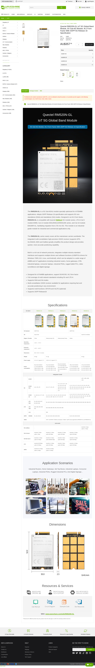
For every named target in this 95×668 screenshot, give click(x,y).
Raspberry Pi (6, 69)
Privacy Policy (28, 654)
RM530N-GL (86, 310)
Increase (82, 44)
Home (2, 18)
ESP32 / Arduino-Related (8, 84)
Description (25, 90)
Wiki (41, 90)
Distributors (3, 652)
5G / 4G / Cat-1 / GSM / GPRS (69, 23)
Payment (27, 647)
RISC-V (4, 80)
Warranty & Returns (29, 652)
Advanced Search (53, 649)
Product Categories (53, 647)
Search (61, 7)
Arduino (4, 87)
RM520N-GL (74, 310)
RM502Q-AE (62, 310)
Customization (4, 654)
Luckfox (4, 76)
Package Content (34, 90)
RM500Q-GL (51, 310)
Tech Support (28, 657)
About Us (3, 647)
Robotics (5, 102)
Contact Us (3, 649)
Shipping (27, 649)
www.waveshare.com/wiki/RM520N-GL (59, 614)
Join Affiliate (4, 657)
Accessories (5, 113)
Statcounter (2, 666)
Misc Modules (6, 98)
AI (3, 73)
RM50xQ (59, 220)
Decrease (82, 45)
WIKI (50, 652)
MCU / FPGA (6, 106)
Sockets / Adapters (7, 109)
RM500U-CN (39, 310)
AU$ (7, 1)
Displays (5, 91)
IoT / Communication (7, 95)
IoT (61, 23)
